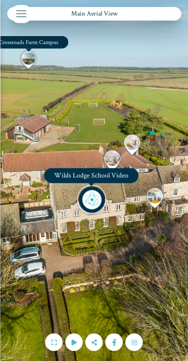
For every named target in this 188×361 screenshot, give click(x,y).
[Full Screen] (54, 342)
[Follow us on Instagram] (134, 342)
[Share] (94, 342)
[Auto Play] (74, 342)
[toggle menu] (21, 14)
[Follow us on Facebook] (114, 342)
